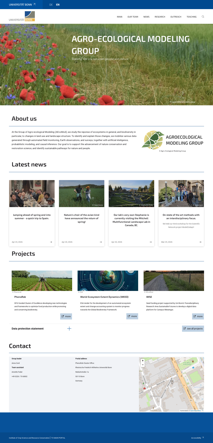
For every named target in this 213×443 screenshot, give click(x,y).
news (146, 16)
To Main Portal (58, 438)
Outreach (175, 16)
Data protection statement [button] (28, 328)
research (160, 16)
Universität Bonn (22, 4)
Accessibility (197, 438)
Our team (133, 16)
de (51, 4)
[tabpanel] (106, 64)
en (57, 4)
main (119, 16)
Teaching (192, 16)
